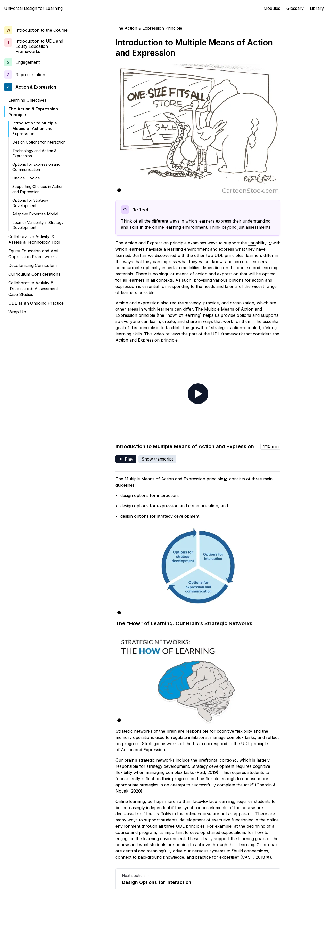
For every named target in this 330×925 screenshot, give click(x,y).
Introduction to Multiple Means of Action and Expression (34, 128)
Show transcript (157, 459)
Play (127, 459)
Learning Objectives (27, 100)
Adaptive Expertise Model (35, 213)
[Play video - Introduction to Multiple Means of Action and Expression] (198, 393)
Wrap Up (17, 311)
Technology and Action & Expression (34, 153)
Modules (271, 8)
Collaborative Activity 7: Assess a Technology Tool (34, 239)
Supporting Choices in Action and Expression (37, 189)
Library (317, 8)
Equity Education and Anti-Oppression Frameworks (34, 253)
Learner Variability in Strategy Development (37, 225)
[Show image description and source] (119, 190)
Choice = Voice (26, 178)
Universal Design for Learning (33, 8)
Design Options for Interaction (38, 142)
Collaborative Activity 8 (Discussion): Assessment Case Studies (33, 288)
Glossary (295, 8)
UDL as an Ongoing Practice (36, 303)
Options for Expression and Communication (36, 167)
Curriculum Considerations (34, 274)
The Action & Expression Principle (33, 111)
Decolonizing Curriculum (32, 265)
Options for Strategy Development (30, 203)
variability (260, 243)
